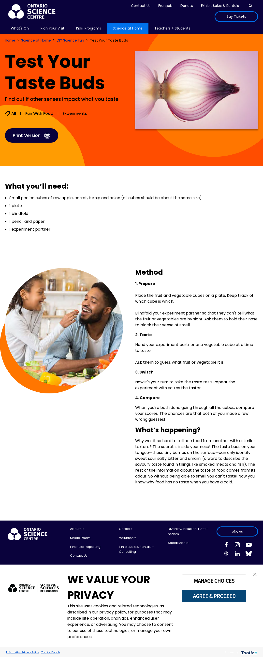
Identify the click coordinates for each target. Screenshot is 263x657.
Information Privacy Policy (22, 652)
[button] (255, 574)
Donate (186, 5)
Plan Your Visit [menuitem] (52, 28)
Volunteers (127, 538)
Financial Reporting (85, 547)
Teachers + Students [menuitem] (172, 28)
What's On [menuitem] (20, 28)
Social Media (178, 543)
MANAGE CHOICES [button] (214, 580)
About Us (77, 529)
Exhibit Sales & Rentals (220, 5)
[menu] (20, 28)
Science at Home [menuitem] (128, 28)
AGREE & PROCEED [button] (214, 596)
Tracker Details (50, 652)
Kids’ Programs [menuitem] (88, 28)
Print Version (27, 135)
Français (165, 5)
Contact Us (140, 5)
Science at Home (36, 40)
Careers (125, 529)
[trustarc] (248, 652)
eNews (237, 531)
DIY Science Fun (70, 40)
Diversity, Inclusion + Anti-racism (188, 531)
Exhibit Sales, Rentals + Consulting (136, 549)
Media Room (80, 538)
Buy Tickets (236, 16)
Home (10, 40)
